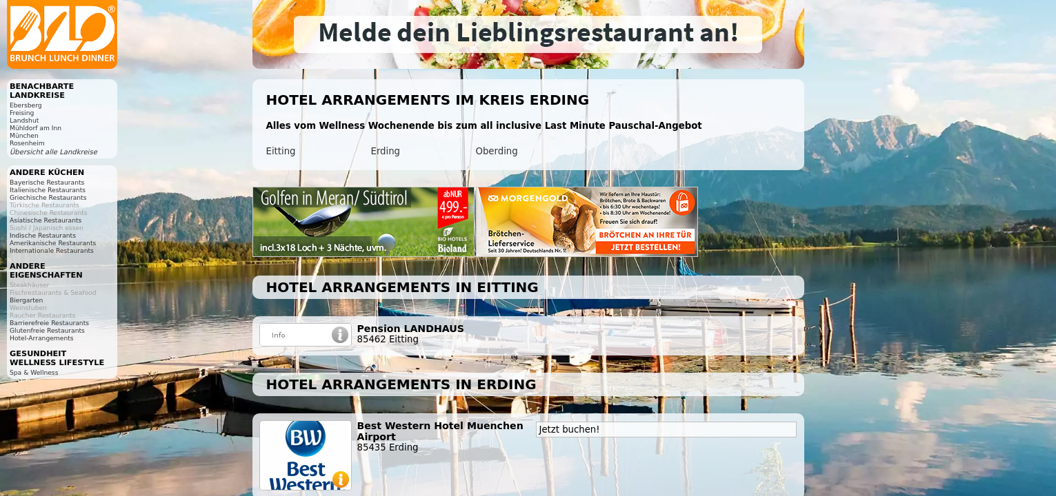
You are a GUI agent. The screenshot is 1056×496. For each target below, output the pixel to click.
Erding (386, 151)
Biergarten (26, 300)
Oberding (497, 151)
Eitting (281, 151)
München (24, 135)
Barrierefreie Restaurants (49, 323)
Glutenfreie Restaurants (47, 330)
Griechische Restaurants (48, 197)
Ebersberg (26, 105)
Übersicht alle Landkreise (53, 152)
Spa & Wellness (34, 372)
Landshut (24, 120)
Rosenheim (27, 143)
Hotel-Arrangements (42, 338)
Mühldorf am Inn (35, 128)
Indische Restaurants (43, 235)
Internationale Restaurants (52, 250)
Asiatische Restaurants (45, 220)
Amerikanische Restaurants (53, 243)
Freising (22, 112)
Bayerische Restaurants (47, 182)
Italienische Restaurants (48, 190)
